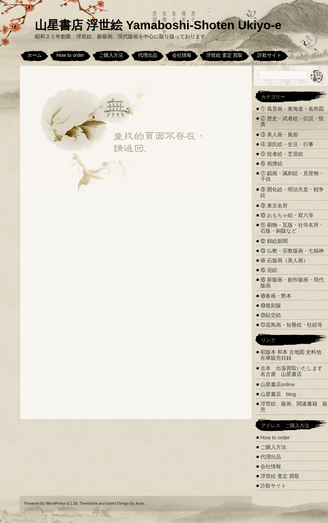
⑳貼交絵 (270, 315)
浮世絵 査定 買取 (224, 55)
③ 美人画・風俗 (279, 134)
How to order (70, 55)
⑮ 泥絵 (268, 270)
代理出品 (147, 55)
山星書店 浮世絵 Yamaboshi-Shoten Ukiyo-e (158, 25)
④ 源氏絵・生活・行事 (287, 144)
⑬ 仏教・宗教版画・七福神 (292, 251)
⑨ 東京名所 (274, 205)
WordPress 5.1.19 (62, 503)
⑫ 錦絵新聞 (274, 241)
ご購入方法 (111, 55)
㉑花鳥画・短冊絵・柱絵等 (291, 325)
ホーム (34, 55)
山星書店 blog (278, 394)
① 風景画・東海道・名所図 (292, 109)
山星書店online (277, 384)
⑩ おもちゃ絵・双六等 (287, 215)
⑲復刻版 (270, 305)
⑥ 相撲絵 (271, 163)
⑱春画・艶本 (275, 296)
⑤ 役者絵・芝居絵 (281, 154)
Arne (140, 503)
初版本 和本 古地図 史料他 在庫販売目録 (291, 355)
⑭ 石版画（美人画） (284, 260)
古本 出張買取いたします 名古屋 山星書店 (294, 371)
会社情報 (181, 55)
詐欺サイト (269, 55)
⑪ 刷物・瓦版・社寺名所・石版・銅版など (292, 228)
